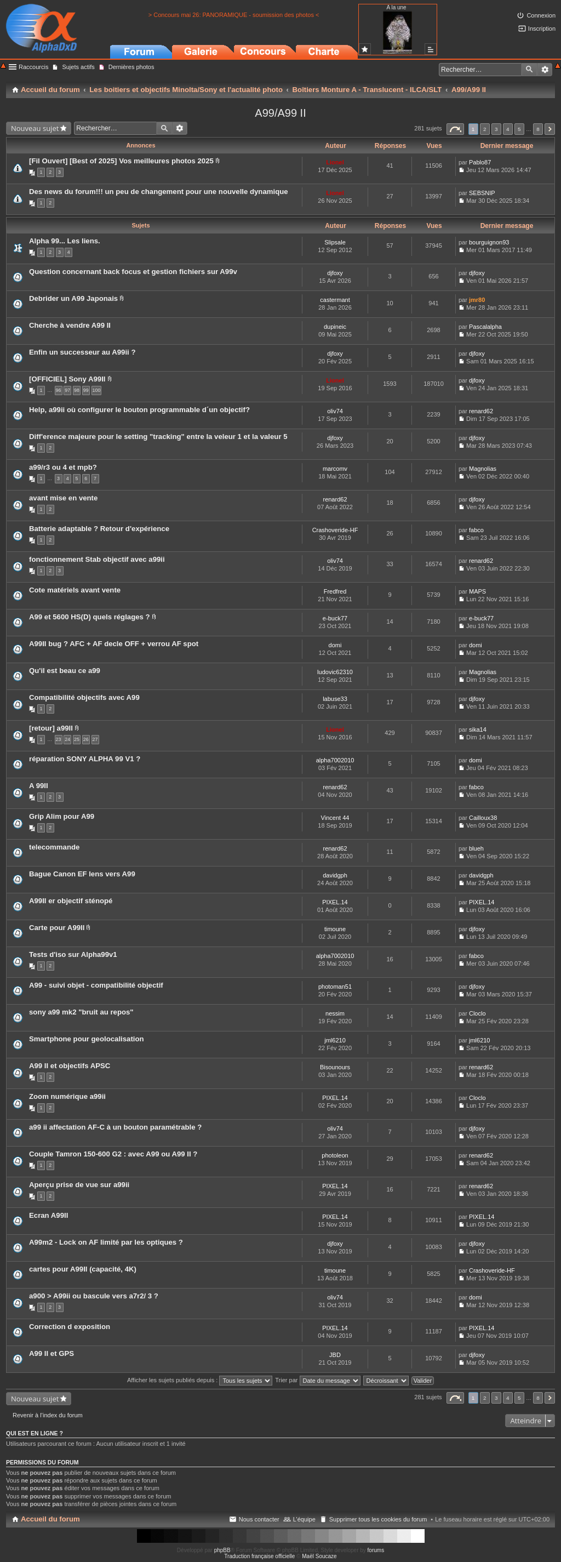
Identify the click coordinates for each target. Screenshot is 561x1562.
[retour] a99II (51, 728)
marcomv (335, 468)
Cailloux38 (483, 817)
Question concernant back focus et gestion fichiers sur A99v (133, 271)
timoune (335, 929)
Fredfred (335, 591)
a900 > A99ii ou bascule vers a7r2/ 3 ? (93, 1296)
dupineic (335, 326)
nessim (335, 1013)
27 (95, 739)
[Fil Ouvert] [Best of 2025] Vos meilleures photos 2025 (121, 161)
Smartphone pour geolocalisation (86, 1039)
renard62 (481, 411)
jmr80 (477, 300)
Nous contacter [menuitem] (259, 1519)
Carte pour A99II (56, 927)
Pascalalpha (485, 326)
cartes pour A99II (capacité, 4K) (82, 1269)
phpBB (222, 1550)
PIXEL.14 (334, 902)
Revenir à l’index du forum (48, 1415)
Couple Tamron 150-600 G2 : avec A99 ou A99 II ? (113, 1154)
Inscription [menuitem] (542, 28)
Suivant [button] (550, 129)
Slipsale (335, 242)
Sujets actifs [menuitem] (78, 67)
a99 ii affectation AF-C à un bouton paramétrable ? (115, 1127)
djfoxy (335, 273)
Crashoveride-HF (335, 530)
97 (67, 390)
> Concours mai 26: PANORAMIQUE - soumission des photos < (233, 15)
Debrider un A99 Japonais (73, 298)
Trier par (317, 1380)
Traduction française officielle (259, 1556)
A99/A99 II (280, 113)
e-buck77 (335, 618)
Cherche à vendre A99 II (70, 325)
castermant (335, 300)
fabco (476, 530)
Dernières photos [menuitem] (131, 67)
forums (376, 1550)
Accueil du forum (50, 1519)
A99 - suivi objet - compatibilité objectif (96, 985)
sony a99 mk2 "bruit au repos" (81, 1012)
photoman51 (335, 986)
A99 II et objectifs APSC (69, 1066)
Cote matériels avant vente (75, 590)
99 (86, 390)
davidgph (335, 875)
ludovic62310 (335, 672)
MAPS (477, 591)
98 (76, 390)
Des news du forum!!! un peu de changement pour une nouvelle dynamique (158, 191)
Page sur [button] (455, 129)
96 (58, 390)
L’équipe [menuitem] (304, 1519)
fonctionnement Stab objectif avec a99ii (97, 559)
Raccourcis (33, 67)
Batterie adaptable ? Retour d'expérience (99, 529)
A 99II (38, 786)
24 (67, 739)
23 (58, 739)
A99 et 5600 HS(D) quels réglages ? (89, 617)
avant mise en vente (63, 498)
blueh (476, 848)
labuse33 (335, 699)
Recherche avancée (544, 69)
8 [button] (538, 129)
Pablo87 (480, 162)
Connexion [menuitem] (541, 15)
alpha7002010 (335, 760)
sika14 (477, 729)
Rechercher (529, 69)
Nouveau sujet (35, 128)
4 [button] (508, 129)
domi (335, 645)
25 (76, 739)
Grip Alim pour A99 (61, 816)
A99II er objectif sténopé (70, 901)
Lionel (335, 162)
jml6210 (335, 1040)
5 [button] (519, 129)
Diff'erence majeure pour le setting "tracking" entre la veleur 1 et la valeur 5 (158, 436)
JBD (335, 1355)
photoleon (335, 1155)
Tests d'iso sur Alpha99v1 (73, 954)
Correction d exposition (69, 1326)
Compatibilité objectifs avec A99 (84, 697)
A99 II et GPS (51, 1353)
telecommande (54, 847)
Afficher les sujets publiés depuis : (200, 1380)
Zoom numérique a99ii (67, 1096)
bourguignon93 (489, 242)
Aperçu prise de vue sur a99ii (79, 1185)
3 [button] (496, 129)
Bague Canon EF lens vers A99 (82, 874)
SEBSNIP (482, 193)
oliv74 (335, 411)
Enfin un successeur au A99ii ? (82, 352)
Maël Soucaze (319, 1556)
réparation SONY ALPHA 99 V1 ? (84, 759)
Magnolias (482, 468)
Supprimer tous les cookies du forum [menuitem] (378, 1519)
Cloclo (477, 1013)
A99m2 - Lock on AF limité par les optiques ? (106, 1242)
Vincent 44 (335, 817)
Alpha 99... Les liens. (64, 241)
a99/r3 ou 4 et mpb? (63, 467)
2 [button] (484, 129)
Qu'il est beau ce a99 (64, 670)
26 (86, 739)
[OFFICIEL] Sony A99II (67, 379)
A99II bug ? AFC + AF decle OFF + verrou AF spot (113, 644)
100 (97, 390)
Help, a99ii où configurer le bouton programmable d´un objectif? (139, 410)
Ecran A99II (48, 1215)
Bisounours (335, 1067)
